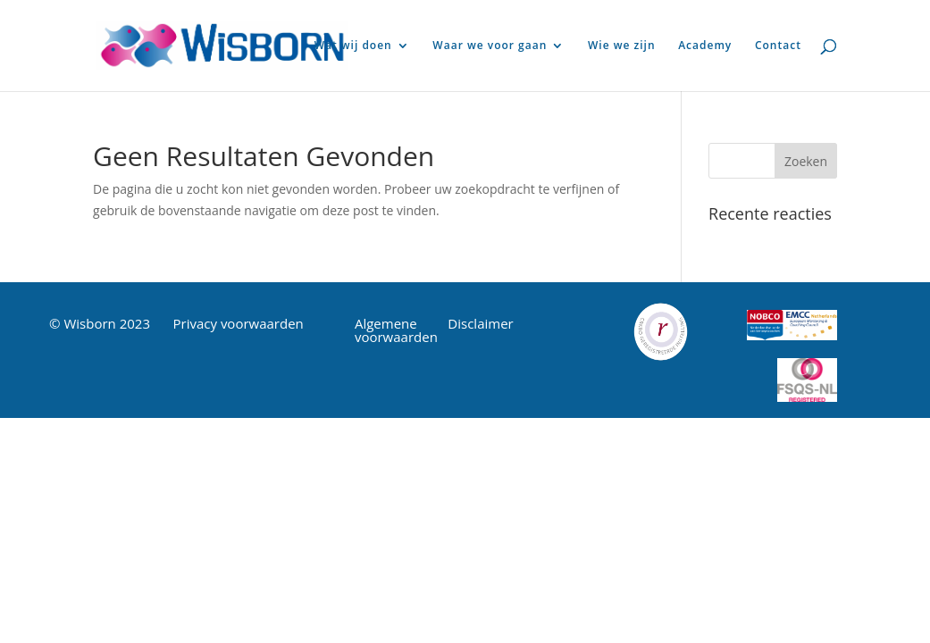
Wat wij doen (353, 46)
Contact (778, 46)
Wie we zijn (622, 46)
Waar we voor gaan (489, 46)
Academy (705, 46)
